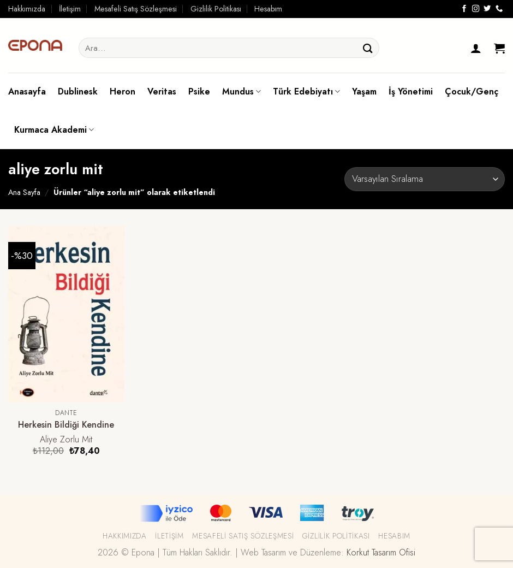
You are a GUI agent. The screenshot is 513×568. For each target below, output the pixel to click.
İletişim (70, 8)
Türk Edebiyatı (306, 91)
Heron (122, 91)
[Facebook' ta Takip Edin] (464, 9)
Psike (199, 91)
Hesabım (268, 8)
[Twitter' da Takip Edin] (487, 9)
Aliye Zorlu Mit (66, 440)
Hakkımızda (26, 8)
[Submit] (367, 48)
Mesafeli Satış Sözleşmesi (135, 8)
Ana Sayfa (24, 192)
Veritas (161, 91)
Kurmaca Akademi (54, 129)
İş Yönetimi (411, 91)
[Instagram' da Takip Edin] (475, 9)
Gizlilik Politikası (215, 8)
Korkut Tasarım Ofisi (381, 552)
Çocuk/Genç (471, 91)
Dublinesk (78, 91)
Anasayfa (27, 91)
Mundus (241, 91)
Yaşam (364, 91)
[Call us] (499, 9)
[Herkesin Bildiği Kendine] (66, 314)
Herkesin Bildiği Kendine (66, 425)
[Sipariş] (424, 179)
